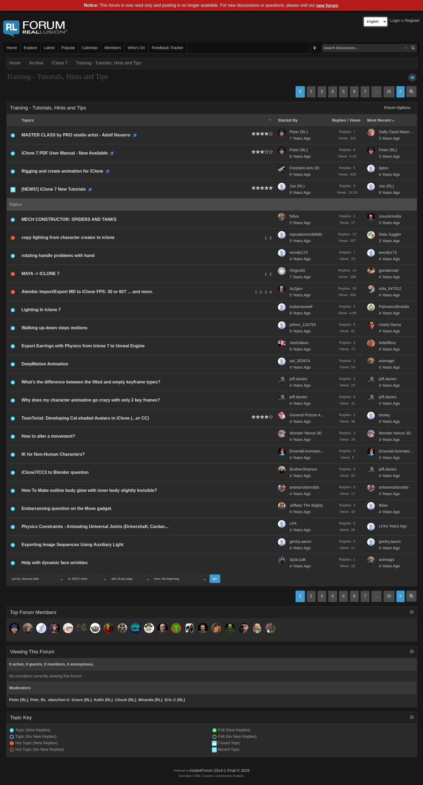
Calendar (89, 47)
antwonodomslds (304, 487)
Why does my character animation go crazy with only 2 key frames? (91, 400)
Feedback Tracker (168, 47)
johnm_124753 (303, 325)
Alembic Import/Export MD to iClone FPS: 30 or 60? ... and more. (87, 291)
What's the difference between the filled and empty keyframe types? (91, 382)
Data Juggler (390, 234)
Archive (36, 63)
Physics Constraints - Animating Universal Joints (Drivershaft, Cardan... (95, 526)
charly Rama (390, 325)
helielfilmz (387, 343)
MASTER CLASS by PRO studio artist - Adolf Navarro (76, 135)
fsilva (294, 216)
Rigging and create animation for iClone (62, 171)
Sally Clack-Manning (396, 132)
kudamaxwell (301, 306)
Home (11, 47)
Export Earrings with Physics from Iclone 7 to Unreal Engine (83, 346)
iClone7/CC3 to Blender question (55, 472)
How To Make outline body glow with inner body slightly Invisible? (89, 490)
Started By (288, 120)
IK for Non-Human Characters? (53, 454)
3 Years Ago (389, 138)
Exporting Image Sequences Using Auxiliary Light (72, 544)
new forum (327, 5)
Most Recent (379, 120)
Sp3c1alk (298, 559)
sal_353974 (300, 361)
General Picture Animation (307, 415)
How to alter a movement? (48, 436)
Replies (339, 120)
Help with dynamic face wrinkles (55, 562)
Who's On (136, 47)
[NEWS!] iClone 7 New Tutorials (54, 189)
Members (112, 47)
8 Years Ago (300, 156)
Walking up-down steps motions (55, 327)
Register (412, 20)
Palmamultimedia (394, 306)
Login (395, 20)
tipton (383, 168)
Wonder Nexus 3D (306, 433)
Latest (49, 47)
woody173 (299, 252)
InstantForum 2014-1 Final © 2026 (219, 770)
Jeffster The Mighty (306, 505)
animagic (387, 361)
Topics (28, 120)
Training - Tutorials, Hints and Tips (108, 63)
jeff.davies (298, 379)
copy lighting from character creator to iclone (68, 237)
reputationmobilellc (306, 234)
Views (354, 120)
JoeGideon (299, 343)
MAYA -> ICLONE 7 (41, 273)
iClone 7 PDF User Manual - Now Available (65, 153)
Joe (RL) (297, 186)
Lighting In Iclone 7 (41, 309)
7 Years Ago (300, 138)
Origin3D (297, 270)
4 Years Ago (389, 174)
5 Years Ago (300, 241)
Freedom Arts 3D (304, 168)
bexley (384, 415)
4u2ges (296, 288)
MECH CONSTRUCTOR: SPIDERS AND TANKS (69, 219)
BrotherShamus (303, 469)
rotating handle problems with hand (58, 255)
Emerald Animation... (307, 451)
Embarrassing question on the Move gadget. (67, 508)
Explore (30, 47)
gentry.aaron (300, 541)
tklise (383, 505)
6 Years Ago (300, 174)
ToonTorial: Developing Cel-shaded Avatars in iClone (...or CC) (85, 418)
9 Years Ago (300, 192)
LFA (293, 523)
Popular (68, 47)
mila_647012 (390, 288)
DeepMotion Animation (45, 364)
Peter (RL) (299, 132)
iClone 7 (60, 63)
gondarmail (388, 270)
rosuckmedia (390, 216)
